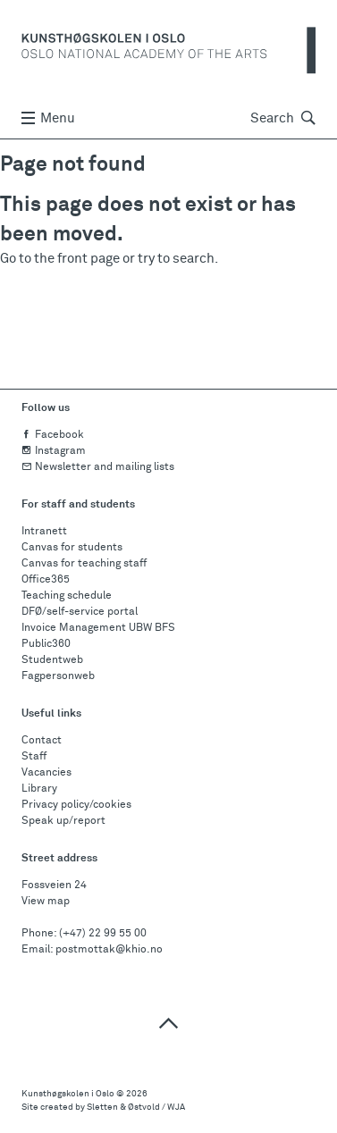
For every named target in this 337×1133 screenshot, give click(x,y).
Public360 (46, 644)
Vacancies (46, 773)
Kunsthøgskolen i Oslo (67, 1093)
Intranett (44, 531)
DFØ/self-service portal (79, 612)
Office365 (45, 580)
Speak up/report (63, 821)
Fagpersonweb (58, 676)
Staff (33, 756)
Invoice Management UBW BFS (98, 628)
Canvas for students (71, 547)
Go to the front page (60, 258)
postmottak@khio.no (109, 949)
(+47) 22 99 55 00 (103, 933)
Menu (48, 118)
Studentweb (52, 660)
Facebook (52, 435)
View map (45, 901)
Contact (41, 740)
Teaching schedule (66, 596)
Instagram (53, 451)
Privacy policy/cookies (76, 805)
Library (39, 789)
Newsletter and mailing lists (97, 467)
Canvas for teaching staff (84, 563)
